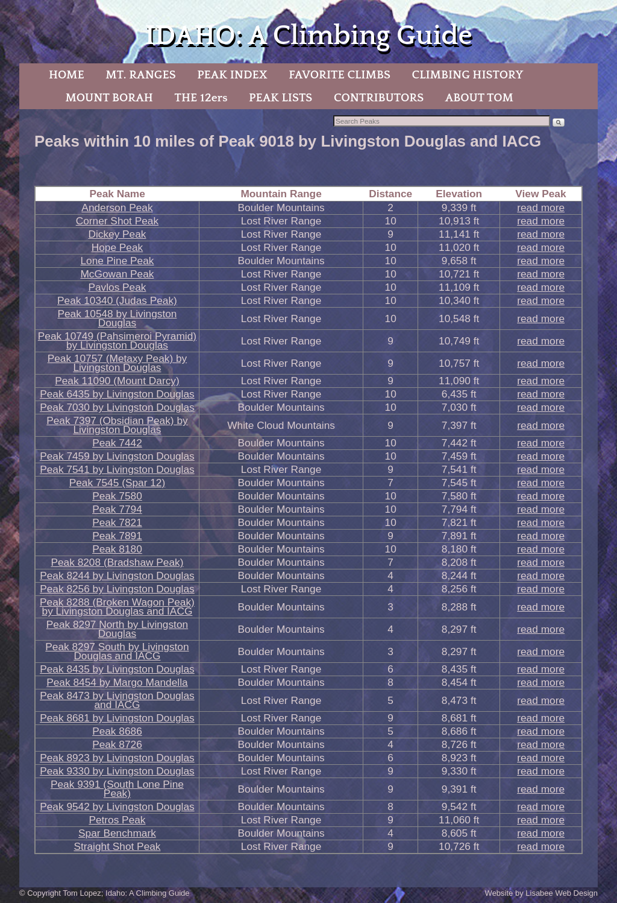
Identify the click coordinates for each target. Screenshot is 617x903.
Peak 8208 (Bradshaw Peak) (117, 562)
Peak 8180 (117, 549)
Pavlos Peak (117, 287)
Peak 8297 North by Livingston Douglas (117, 628)
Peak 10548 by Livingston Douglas (117, 318)
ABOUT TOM (479, 97)
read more (541, 207)
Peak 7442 (117, 443)
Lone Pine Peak (117, 261)
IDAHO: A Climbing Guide (308, 36)
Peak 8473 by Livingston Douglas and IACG (117, 700)
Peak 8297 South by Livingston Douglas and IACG (117, 651)
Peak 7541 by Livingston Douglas (117, 469)
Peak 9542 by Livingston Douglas (117, 806)
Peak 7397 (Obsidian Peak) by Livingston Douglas (116, 425)
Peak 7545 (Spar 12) (117, 483)
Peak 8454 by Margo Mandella (116, 682)
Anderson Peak (116, 207)
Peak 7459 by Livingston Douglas (117, 456)
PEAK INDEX (232, 74)
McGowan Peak (117, 274)
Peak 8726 (117, 744)
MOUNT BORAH (109, 97)
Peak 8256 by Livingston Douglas (117, 589)
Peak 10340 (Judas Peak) (117, 300)
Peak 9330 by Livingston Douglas (117, 771)
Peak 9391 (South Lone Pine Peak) (117, 788)
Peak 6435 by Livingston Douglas (117, 394)
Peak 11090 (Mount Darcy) (117, 381)
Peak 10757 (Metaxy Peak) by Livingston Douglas (117, 362)
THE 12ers (201, 97)
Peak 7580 (117, 496)
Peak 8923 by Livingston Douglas (117, 758)
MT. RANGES (140, 74)
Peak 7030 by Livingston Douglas (117, 407)
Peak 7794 (117, 509)
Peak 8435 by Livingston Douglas (117, 669)
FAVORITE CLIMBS (339, 74)
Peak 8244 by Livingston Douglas (117, 575)
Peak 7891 (117, 536)
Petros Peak (117, 820)
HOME (66, 74)
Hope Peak (117, 247)
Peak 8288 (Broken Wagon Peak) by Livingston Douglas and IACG (117, 606)
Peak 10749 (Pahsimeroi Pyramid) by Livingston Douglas (117, 340)
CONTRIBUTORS (379, 97)
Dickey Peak (117, 234)
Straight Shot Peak (117, 846)
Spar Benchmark (117, 833)
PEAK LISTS (280, 97)
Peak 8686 (117, 731)
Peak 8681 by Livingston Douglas (117, 718)
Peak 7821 (117, 522)
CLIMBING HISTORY (467, 74)
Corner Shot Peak (117, 221)
